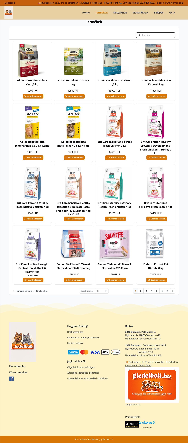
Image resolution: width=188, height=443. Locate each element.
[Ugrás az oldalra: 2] (141, 290)
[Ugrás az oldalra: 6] (162, 290)
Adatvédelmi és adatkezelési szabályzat (87, 378)
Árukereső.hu (146, 428)
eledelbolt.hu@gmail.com (170, 2)
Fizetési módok (75, 343)
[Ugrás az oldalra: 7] (167, 290)
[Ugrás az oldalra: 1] (135, 290)
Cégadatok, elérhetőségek (81, 367)
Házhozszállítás (75, 331)
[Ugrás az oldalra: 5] (156, 290)
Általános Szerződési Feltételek (83, 372)
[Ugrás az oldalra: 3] (146, 290)
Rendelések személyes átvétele (83, 337)
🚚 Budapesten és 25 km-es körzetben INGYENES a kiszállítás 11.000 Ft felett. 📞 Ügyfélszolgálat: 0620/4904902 (96, 2)
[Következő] (172, 290)
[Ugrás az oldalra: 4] (151, 290)
